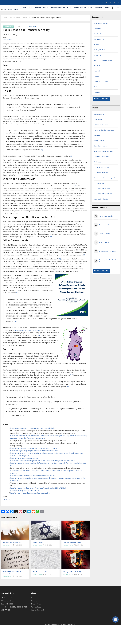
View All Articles (102, 110)
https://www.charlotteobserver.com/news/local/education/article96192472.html (38, 499)
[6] (20, 225)
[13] (17, 304)
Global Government (100, 157)
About (33, 9)
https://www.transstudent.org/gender (28, 342)
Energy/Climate (99, 152)
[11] (75, 278)
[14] (15, 333)
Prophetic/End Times (101, 93)
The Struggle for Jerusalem (103, 205)
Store (84, 9)
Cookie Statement (37, 621)
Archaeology (98, 131)
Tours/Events (61, 9)
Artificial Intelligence (101, 136)
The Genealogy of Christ (107, 263)
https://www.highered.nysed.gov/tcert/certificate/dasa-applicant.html (34, 462)
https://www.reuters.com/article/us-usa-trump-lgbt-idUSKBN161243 (33, 459)
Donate (92, 9)
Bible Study (97, 40)
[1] (15, 93)
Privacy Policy (36, 615)
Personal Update (46, 9)
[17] (68, 398)
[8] (51, 248)
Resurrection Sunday (106, 227)
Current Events (8, 38)
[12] (39, 302)
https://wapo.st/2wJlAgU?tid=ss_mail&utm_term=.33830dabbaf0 (32, 439)
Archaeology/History (101, 34)
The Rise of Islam (99, 194)
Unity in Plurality (104, 245)
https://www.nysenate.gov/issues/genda (24, 469)
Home (25, 9)
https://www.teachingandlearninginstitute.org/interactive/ (30, 504)
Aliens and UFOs (99, 125)
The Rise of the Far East (102, 200)
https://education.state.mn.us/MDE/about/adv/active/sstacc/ (31, 487)
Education (6, 511)
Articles (24, 29)
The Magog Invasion (101, 184)
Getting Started (99, 61)
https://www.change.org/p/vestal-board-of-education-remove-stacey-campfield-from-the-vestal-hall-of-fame (48, 474)
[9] (84, 266)
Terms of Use (36, 618)
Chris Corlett (32, 38)
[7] (6, 235)
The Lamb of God (104, 236)
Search (33, 609)
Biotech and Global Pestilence (104, 141)
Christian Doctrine (100, 45)
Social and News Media (101, 168)
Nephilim (97, 77)
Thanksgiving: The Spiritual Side (108, 272)
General (96, 56)
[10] (59, 270)
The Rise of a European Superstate (105, 189)
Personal (97, 82)
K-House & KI (98, 66)
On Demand (74, 9)
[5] (76, 197)
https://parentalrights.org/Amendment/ (23, 502)
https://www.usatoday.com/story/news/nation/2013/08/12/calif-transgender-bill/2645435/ (41, 472)
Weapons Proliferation (101, 210)
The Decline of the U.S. (101, 178)
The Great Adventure (106, 254)
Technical (97, 98)
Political (96, 88)
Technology (98, 173)
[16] (71, 386)
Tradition (97, 103)
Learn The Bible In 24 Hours (103, 72)
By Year (31, 29)
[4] (71, 167)
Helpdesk (27, 18)
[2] (40, 142)
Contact (34, 612)
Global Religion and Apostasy (103, 162)
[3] (42, 161)
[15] (40, 347)
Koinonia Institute (105, 9)
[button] (115, 619)
